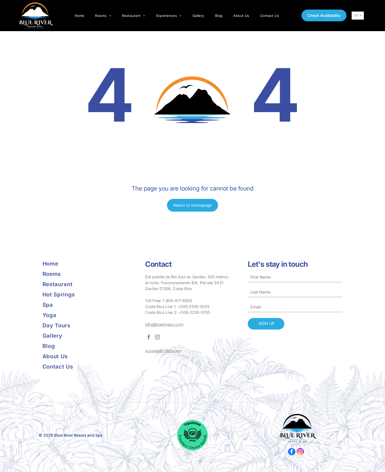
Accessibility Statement (163, 351)
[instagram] (157, 337)
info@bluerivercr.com (164, 324)
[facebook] (148, 337)
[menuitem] (79, 15)
